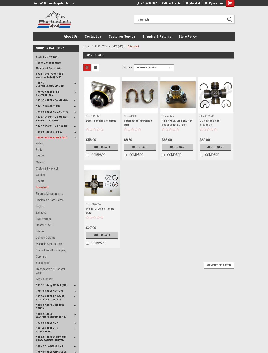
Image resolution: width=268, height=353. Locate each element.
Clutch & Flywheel (47, 168)
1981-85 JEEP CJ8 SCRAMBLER (47, 330)
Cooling (40, 175)
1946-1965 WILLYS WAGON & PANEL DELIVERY (52, 119)
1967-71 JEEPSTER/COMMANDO (50, 84)
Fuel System (43, 219)
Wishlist (193, 3)
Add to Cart (102, 147)
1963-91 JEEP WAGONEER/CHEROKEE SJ (51, 315)
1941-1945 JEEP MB (48, 106)
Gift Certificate (171, 3)
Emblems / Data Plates (50, 200)
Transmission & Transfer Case (50, 271)
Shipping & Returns (157, 36)
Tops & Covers (45, 279)
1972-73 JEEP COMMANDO (52, 100)
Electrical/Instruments (49, 194)
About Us (70, 36)
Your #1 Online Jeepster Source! (54, 3)
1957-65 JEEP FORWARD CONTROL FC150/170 (50, 298)
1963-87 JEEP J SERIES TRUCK (50, 307)
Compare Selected (219, 265)
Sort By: (128, 67)
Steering (41, 256)
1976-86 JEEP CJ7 (47, 322)
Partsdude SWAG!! (47, 57)
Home (86, 46)
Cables (40, 162)
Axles (39, 143)
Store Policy (188, 36)
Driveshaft (42, 187)
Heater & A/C (44, 225)
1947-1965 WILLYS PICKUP (52, 126)
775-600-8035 (147, 3)
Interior (40, 231)
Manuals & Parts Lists (49, 68)
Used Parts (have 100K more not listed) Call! (49, 75)
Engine (40, 206)
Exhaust (41, 212)
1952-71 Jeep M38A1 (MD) (51, 285)
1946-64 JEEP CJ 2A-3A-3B (52, 111)
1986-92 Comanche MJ (49, 346)
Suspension (43, 263)
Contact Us (93, 36)
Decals (40, 181)
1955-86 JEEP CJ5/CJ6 (49, 290)
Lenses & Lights (45, 238)
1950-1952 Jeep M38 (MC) (51, 137)
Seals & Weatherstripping (51, 250)
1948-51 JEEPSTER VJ (49, 131)
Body (39, 150)
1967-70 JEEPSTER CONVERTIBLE (47, 93)
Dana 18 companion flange (101, 120)
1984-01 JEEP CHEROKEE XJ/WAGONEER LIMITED (51, 339)
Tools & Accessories (48, 62)
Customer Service (122, 36)
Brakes (40, 156)
